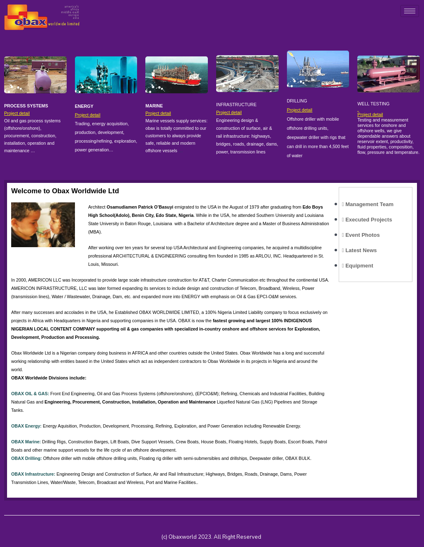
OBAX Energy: (26, 425)
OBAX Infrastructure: (33, 474)
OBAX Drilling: (26, 458)
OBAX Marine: (26, 441)
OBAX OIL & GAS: (30, 393)
